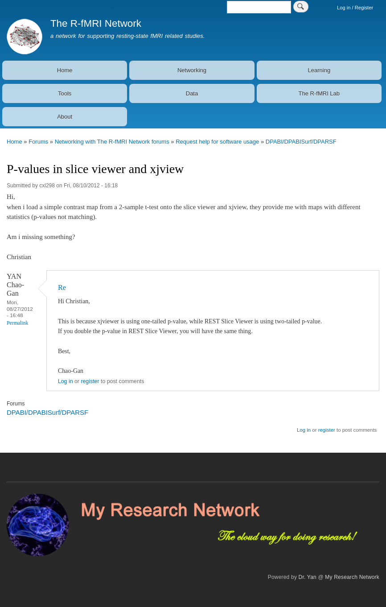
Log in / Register (355, 7)
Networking (191, 70)
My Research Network (352, 577)
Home (65, 70)
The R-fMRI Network (95, 23)
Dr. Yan (307, 577)
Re (62, 287)
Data (192, 93)
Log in (65, 381)
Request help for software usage (217, 141)
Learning (319, 70)
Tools (64, 93)
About (64, 116)
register (90, 381)
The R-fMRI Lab (319, 93)
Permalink (17, 323)
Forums (38, 141)
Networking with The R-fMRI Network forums (112, 141)
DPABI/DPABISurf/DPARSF (301, 141)
